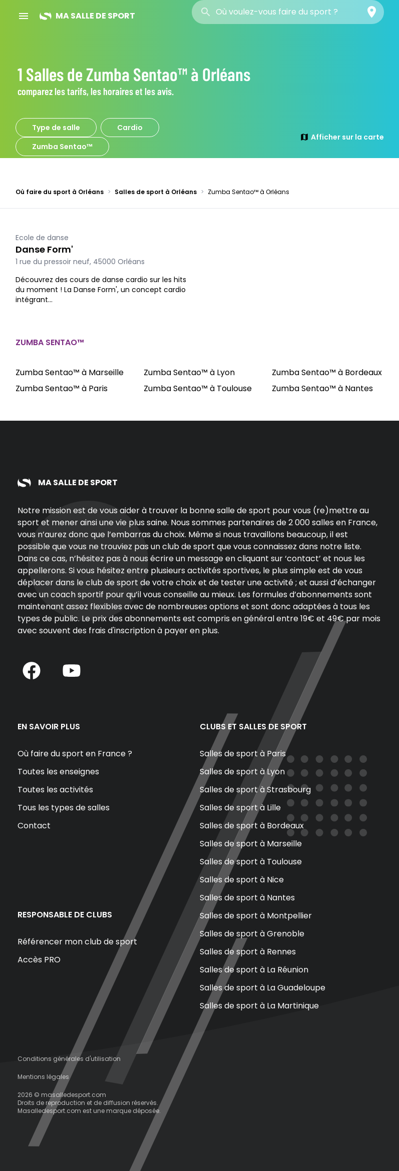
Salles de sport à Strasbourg (255, 789)
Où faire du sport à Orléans (60, 192)
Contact (34, 825)
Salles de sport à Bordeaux (252, 825)
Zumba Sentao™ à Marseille (70, 372)
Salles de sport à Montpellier (256, 915)
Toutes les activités (55, 789)
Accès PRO (39, 959)
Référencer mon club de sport (77, 941)
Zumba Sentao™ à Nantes (322, 388)
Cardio (130, 128)
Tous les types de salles (64, 807)
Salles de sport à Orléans (156, 192)
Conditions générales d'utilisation (69, 1058)
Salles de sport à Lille (240, 807)
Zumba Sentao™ (62, 147)
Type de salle (56, 128)
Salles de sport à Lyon (242, 771)
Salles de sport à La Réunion (254, 969)
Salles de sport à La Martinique (259, 1005)
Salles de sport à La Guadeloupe (262, 987)
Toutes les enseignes (58, 771)
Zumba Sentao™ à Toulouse (198, 388)
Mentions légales (43, 1076)
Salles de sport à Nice (242, 879)
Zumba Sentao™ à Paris (62, 388)
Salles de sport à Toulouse (251, 861)
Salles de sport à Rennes (248, 951)
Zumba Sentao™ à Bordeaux (327, 372)
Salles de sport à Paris (243, 753)
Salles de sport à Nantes (247, 897)
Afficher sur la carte (342, 137)
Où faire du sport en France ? (75, 753)
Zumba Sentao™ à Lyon (189, 372)
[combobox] (288, 12)
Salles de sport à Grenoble (252, 933)
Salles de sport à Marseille (251, 843)
